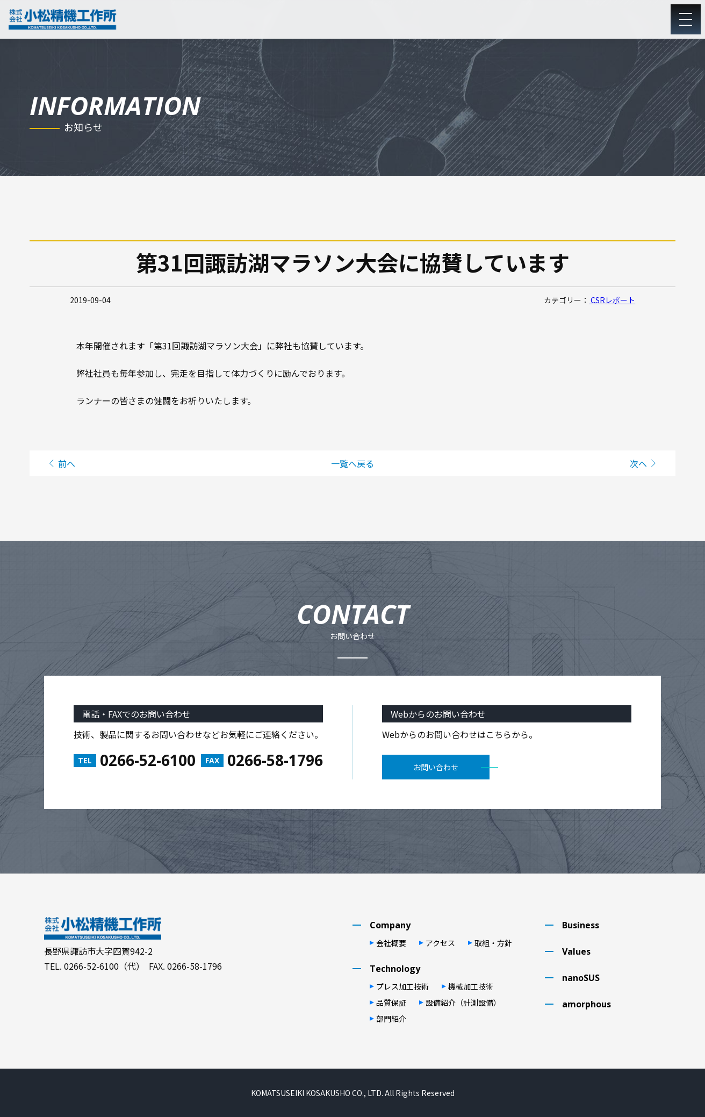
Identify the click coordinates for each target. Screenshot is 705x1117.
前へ (66, 463)
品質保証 (391, 1002)
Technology (395, 969)
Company (390, 925)
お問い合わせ (435, 767)
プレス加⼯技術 (402, 986)
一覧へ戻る (352, 463)
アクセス (440, 942)
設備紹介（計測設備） (463, 1002)
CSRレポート (612, 300)
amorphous (586, 1004)
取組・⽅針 (493, 942)
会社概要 (391, 942)
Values (576, 951)
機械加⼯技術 (470, 986)
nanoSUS (581, 978)
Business (580, 925)
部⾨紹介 (391, 1018)
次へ (638, 463)
